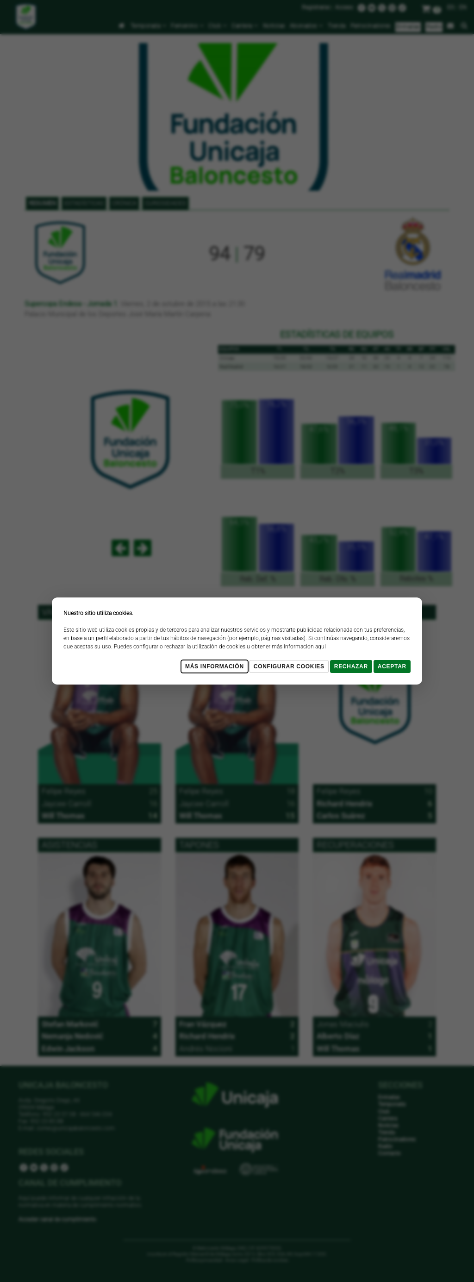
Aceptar (392, 666)
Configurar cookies (289, 666)
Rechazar (351, 666)
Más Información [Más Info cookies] (214, 666)
